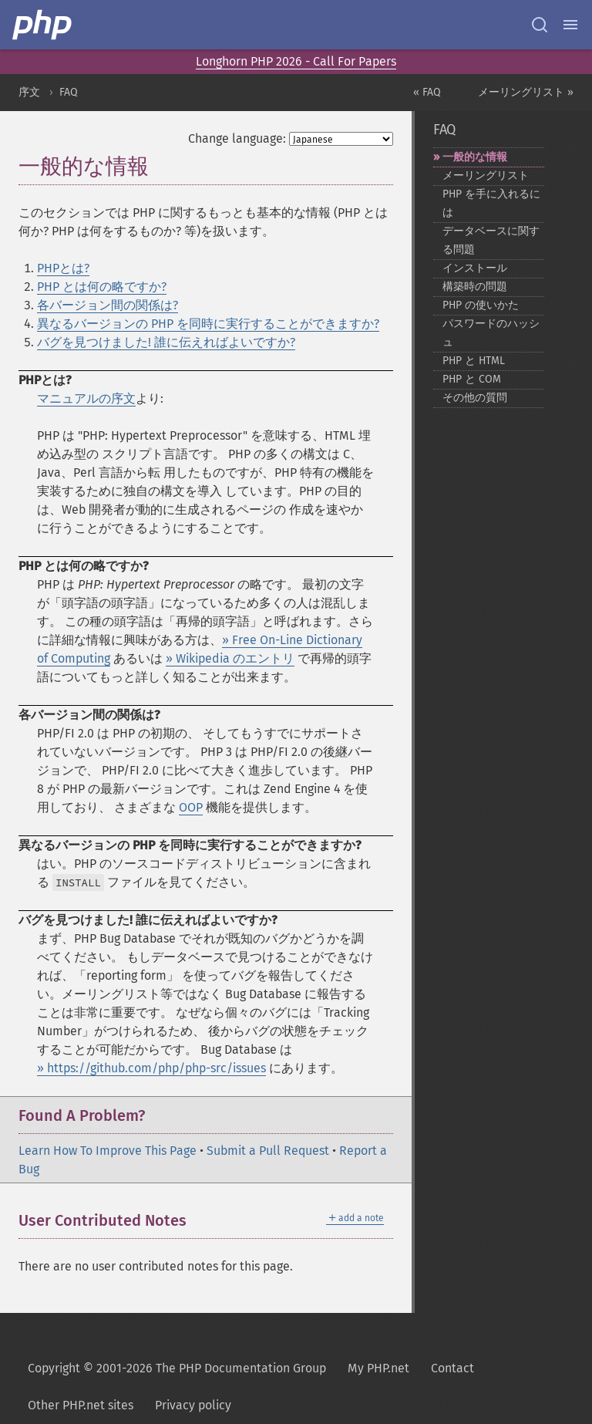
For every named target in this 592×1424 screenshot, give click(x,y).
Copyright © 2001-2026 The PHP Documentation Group (177, 1368)
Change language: (237, 138)
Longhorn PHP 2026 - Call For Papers (296, 61)
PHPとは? (63, 268)
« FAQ (427, 92)
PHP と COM (471, 379)
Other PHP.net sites (80, 1405)
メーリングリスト (485, 175)
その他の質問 (474, 397)
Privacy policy (193, 1405)
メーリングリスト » (526, 92)
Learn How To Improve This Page (107, 1150)
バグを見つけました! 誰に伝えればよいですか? (166, 342)
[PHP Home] (43, 24)
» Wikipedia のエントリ (230, 658)
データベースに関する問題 (491, 240)
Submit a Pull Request (268, 1150)
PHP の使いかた (480, 305)
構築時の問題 (474, 286)
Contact (452, 1368)
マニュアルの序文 (86, 398)
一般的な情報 (474, 157)
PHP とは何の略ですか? (101, 286)
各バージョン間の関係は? (107, 305)
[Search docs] (539, 24)
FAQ (68, 92)
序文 (29, 92)
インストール (474, 268)
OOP (191, 807)
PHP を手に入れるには (491, 203)
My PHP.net (378, 1368)
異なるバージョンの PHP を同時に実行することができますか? (208, 323)
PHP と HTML (473, 360)
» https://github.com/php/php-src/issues (151, 1068)
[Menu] (570, 24)
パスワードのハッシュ (491, 333)
